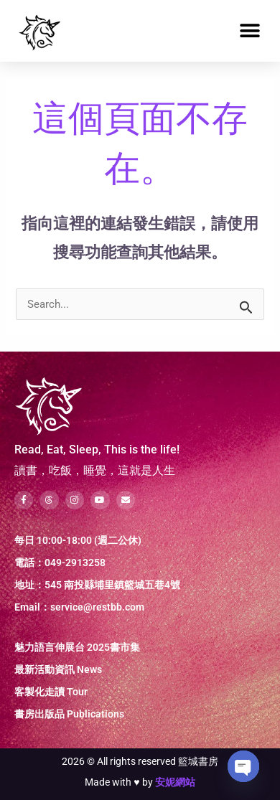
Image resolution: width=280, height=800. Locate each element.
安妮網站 (175, 782)
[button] (249, 31)
